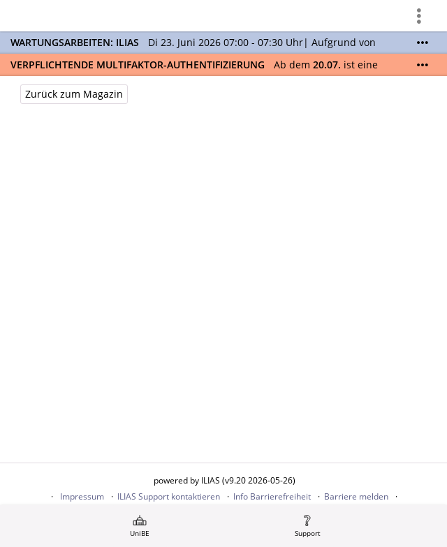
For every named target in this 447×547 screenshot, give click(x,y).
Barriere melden (356, 496)
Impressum (82, 496)
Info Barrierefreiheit (272, 496)
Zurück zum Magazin (74, 93)
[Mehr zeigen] (422, 42)
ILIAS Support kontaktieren (168, 496)
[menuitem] (140, 526)
